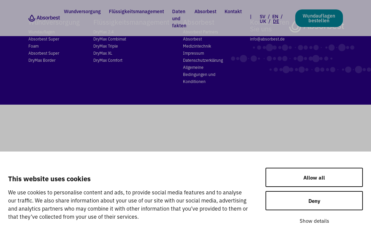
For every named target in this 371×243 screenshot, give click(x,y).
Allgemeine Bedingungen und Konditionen (199, 74)
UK (263, 21)
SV (262, 16)
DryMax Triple (105, 46)
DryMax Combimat (109, 39)
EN (275, 16)
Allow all (314, 177)
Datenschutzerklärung (203, 60)
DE (276, 21)
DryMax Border (41, 60)
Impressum (193, 53)
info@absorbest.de (267, 39)
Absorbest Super (43, 53)
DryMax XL (102, 53)
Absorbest (205, 11)
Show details (314, 220)
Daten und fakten (179, 18)
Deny (314, 200)
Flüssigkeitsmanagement (136, 11)
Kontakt (233, 11)
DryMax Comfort (107, 60)
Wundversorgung (82, 11)
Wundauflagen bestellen (319, 18)
